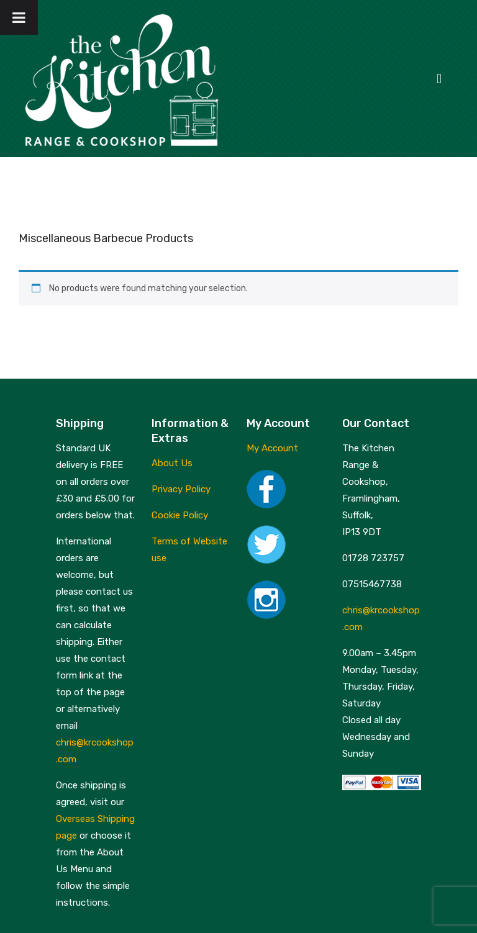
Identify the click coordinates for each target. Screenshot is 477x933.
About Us (172, 463)
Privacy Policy (181, 489)
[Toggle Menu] (19, 17)
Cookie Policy (180, 515)
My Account (272, 448)
